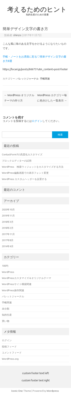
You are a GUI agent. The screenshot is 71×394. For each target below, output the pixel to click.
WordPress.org (10, 358)
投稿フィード (9, 346)
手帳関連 (45, 78)
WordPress (8, 272)
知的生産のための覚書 (37, 14)
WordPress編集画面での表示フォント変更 (25, 172)
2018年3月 (7, 221)
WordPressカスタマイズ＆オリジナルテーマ (26, 278)
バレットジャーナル (27, 78)
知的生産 (7, 314)
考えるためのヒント (37, 9)
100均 (5, 265)
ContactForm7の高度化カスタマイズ (22, 154)
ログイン (37, 120)
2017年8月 (7, 240)
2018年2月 (7, 228)
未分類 (5, 308)
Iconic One (17, 390)
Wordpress (53, 390)
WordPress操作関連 (13, 290)
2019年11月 (8, 215)
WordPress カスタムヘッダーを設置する (24, 179)
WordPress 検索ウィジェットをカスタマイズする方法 (32, 166)
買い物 (5, 321)
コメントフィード (12, 352)
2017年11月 (8, 234)
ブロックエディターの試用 (16, 160)
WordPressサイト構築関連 (16, 284)
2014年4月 (7, 246)
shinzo (17, 35)
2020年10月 (8, 209)
